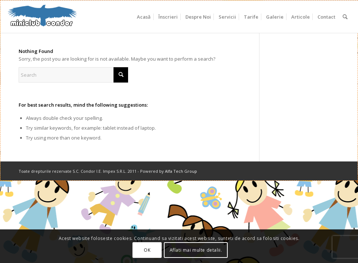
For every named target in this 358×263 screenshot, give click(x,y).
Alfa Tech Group (181, 171)
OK (147, 250)
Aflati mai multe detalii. (196, 250)
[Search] (345, 17)
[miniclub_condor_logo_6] (43, 17)
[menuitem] (143, 17)
